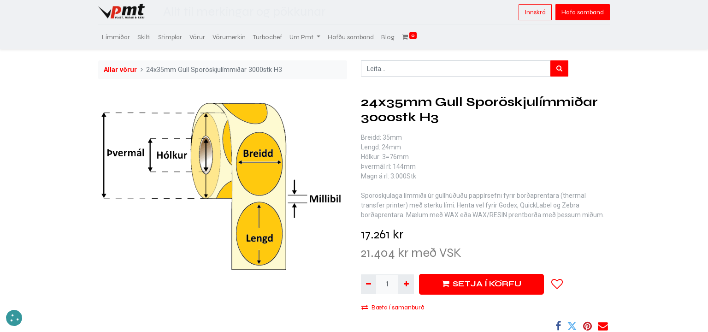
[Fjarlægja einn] (368, 284)
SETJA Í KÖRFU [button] (481, 284)
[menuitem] (116, 37)
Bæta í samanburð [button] (393, 307)
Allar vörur (120, 70)
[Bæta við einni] (405, 284)
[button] (557, 284)
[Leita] (559, 68)
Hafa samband (582, 12)
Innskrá (535, 12)
